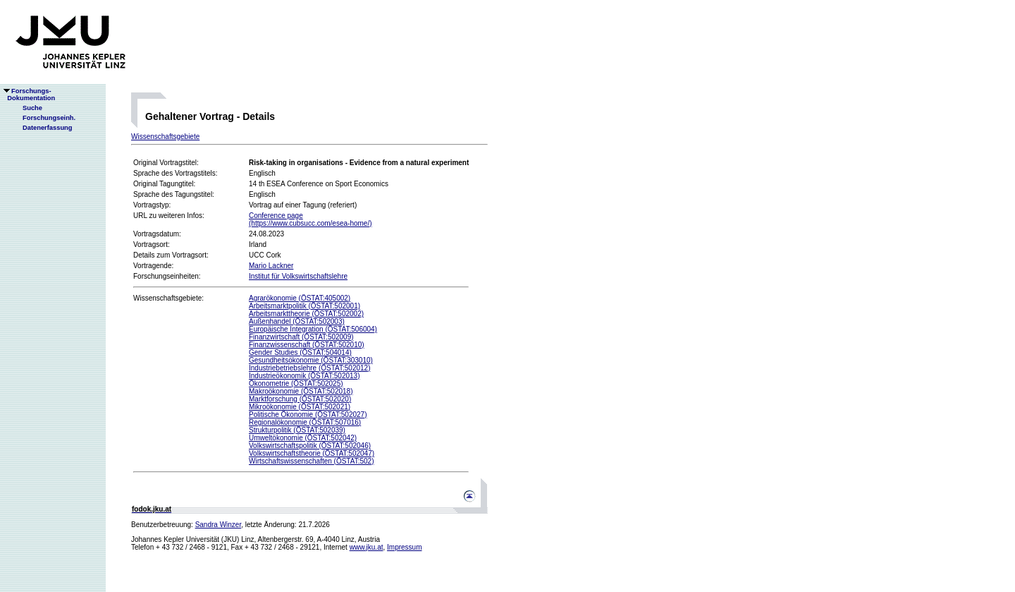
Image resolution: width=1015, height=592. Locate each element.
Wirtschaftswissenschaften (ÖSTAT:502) (311, 461)
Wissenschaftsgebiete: (168, 298)
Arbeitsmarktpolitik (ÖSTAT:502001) (304, 306)
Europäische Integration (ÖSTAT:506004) (313, 329)
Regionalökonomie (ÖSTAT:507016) (305, 422)
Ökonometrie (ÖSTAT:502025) (296, 383)
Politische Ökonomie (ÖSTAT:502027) (308, 414)
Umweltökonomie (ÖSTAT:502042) (303, 438)
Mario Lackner (271, 266)
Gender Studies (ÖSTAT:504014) (300, 352)
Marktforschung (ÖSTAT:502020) (300, 399)
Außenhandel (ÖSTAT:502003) (297, 321)
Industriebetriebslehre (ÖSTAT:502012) (310, 368)
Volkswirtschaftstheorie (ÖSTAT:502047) (311, 453)
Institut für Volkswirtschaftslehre (298, 276)
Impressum (404, 547)
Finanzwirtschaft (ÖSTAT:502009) (301, 337)
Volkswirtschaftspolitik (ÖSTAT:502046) (310, 445)
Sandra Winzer (218, 524)
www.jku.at (366, 547)
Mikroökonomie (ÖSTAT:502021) (299, 407)
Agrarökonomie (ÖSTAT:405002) (299, 298)
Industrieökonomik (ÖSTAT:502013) (304, 376)
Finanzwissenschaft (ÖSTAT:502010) (306, 345)
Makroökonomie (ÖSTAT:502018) (300, 391)
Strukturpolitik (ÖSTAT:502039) (297, 430)
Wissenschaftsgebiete (165, 136)
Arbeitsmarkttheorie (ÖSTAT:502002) (306, 314)
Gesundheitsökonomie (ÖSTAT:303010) (311, 360)
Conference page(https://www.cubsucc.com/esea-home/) (310, 219)
